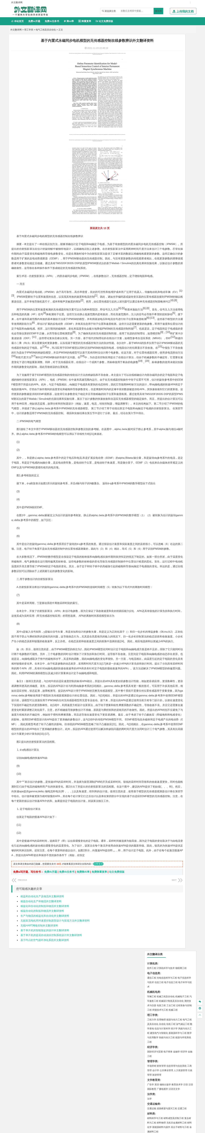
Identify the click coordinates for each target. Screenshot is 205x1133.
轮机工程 (170, 107)
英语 (157, 168)
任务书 (151, 392)
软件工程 (151, 51)
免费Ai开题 (34, 21)
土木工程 (161, 239)
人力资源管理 (180, 153)
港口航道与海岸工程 (167, 224)
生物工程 (164, 328)
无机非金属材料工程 (176, 206)
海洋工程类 (153, 220)
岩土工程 (151, 239)
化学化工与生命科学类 (160, 314)
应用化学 (168, 319)
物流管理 (161, 309)
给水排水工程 (159, 252)
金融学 (176, 135)
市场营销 (151, 149)
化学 (171, 328)
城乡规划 (187, 243)
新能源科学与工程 (178, 116)
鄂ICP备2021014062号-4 (115, 1129)
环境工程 (151, 280)
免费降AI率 (83, 1010)
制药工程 (177, 319)
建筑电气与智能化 (159, 116)
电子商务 (168, 135)
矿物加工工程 (154, 295)
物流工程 (151, 309)
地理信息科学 (154, 262)
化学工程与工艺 (155, 319)
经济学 (183, 135)
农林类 (151, 361)
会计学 (155, 153)
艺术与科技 (166, 342)
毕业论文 (152, 371)
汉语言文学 (174, 172)
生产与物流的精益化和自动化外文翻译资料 (44, 1054)
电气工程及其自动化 (46, 29)
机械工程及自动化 (166, 80)
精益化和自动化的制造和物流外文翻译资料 (44, 1045)
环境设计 (151, 337)
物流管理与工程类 (157, 304)
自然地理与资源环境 (172, 266)
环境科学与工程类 (157, 276)
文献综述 (152, 381)
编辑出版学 (165, 168)
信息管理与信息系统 (176, 149)
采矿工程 (175, 295)
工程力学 (151, 103)
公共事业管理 (166, 153)
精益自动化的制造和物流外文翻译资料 (42, 1049)
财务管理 (161, 149)
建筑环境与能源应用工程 (178, 239)
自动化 (162, 107)
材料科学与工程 (155, 201)
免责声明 (160, 1099)
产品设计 (173, 337)
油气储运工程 (182, 107)
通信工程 (151, 61)
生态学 (150, 366)
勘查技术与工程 (172, 299)
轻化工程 (154, 328)
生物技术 (187, 319)
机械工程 (173, 93)
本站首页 (17, 21)
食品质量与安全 (155, 323)
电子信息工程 (171, 65)
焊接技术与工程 (160, 93)
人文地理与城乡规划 (171, 262)
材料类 (151, 197)
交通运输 (151, 192)
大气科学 (156, 266)
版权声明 (143, 1099)
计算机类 (152, 47)
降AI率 (69, 21)
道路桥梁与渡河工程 (167, 192)
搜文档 (158, 11)
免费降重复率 (99, 1010)
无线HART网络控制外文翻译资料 (39, 1064)
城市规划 (151, 248)
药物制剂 (173, 323)
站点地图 (134, 1129)
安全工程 (165, 295)
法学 (149, 182)
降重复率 (84, 21)
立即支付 (98, 1002)
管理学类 (152, 144)
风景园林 (177, 342)
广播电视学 (162, 172)
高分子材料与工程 (180, 210)
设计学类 (152, 333)
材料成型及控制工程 (174, 201)
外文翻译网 (16, 29)
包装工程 (161, 89)
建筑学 (150, 243)
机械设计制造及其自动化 (171, 84)
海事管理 (151, 224)
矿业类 (151, 290)
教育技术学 (177, 168)
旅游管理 (156, 158)
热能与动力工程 (167, 121)
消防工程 (184, 295)
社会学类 (152, 351)
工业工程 (170, 89)
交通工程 (182, 192)
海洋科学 (154, 229)
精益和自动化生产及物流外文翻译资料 (42, 1035)
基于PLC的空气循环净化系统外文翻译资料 (44, 1078)
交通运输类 (153, 187)
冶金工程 (159, 299)
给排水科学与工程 (163, 243)
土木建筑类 (153, 234)
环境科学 (161, 280)
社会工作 (165, 356)
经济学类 (152, 130)
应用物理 (161, 103)
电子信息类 (153, 56)
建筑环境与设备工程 (167, 248)
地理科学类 (153, 257)
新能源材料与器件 (161, 210)
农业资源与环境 (162, 366)
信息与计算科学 (162, 112)
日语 (185, 168)
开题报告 (152, 376)
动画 (190, 337)
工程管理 (177, 243)
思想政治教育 (154, 356)
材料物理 (161, 206)
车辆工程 (151, 80)
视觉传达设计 (154, 342)
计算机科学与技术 (166, 51)
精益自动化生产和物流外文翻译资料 (41, 1040)
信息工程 (159, 65)
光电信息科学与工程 (167, 61)
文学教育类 (153, 163)
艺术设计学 (162, 337)
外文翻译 (152, 387)
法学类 (151, 177)
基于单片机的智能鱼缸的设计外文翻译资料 (44, 1069)
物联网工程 (181, 51)
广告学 (150, 168)
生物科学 (178, 328)
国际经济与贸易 (155, 135)
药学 (166, 323)
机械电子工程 (182, 80)
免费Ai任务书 (52, 21)
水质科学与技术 (174, 280)
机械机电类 (153, 75)
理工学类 (28, 29)
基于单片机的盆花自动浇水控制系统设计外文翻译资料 (51, 1074)
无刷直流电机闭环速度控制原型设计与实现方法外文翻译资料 (55, 1059)
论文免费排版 (104, 21)
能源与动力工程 (174, 103)
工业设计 (182, 337)
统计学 (174, 112)
